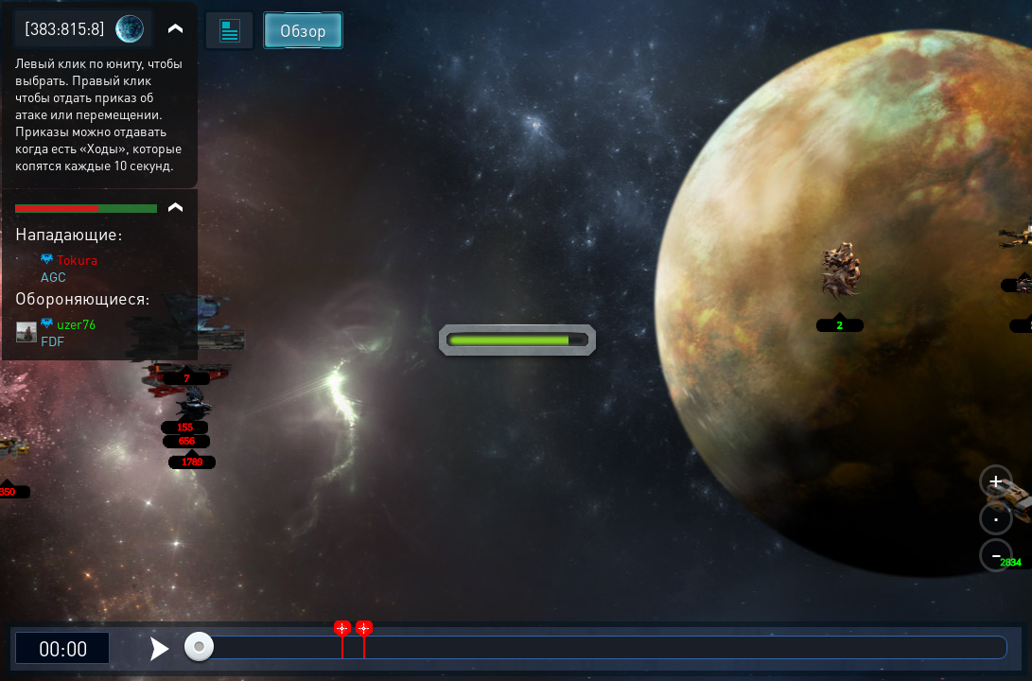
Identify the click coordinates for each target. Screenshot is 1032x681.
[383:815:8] (65, 28)
